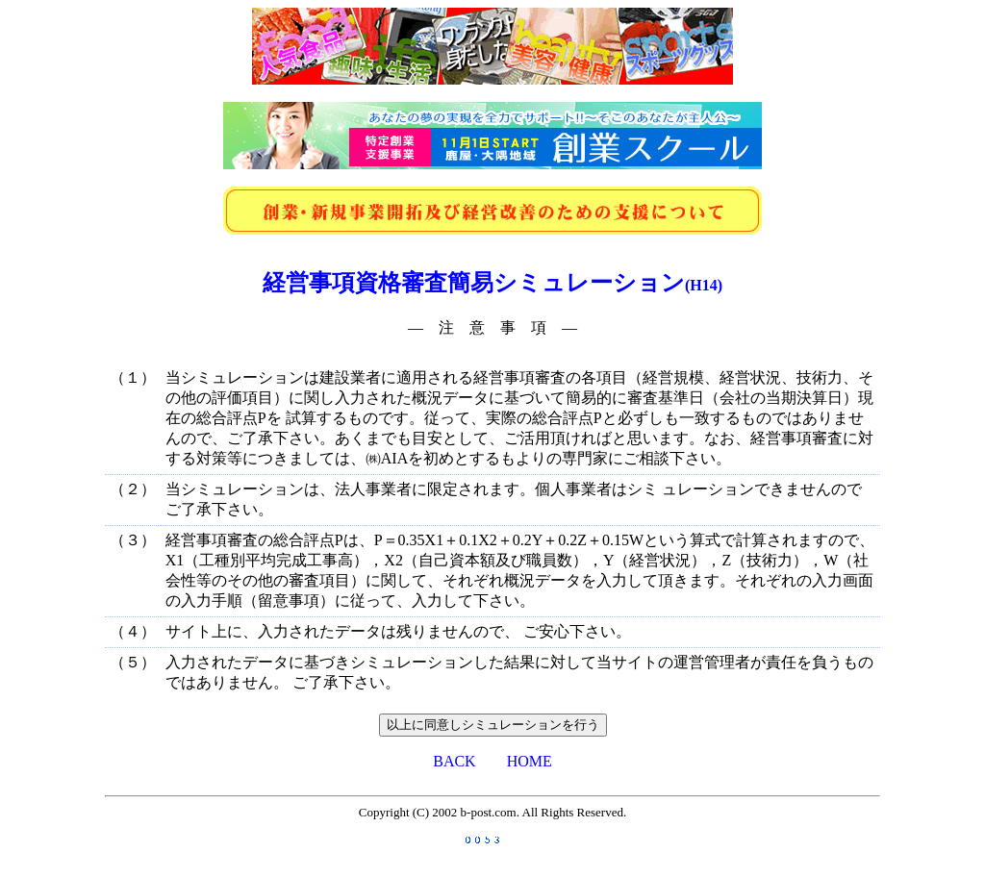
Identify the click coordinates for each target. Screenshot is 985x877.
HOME (529, 761)
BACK (454, 761)
